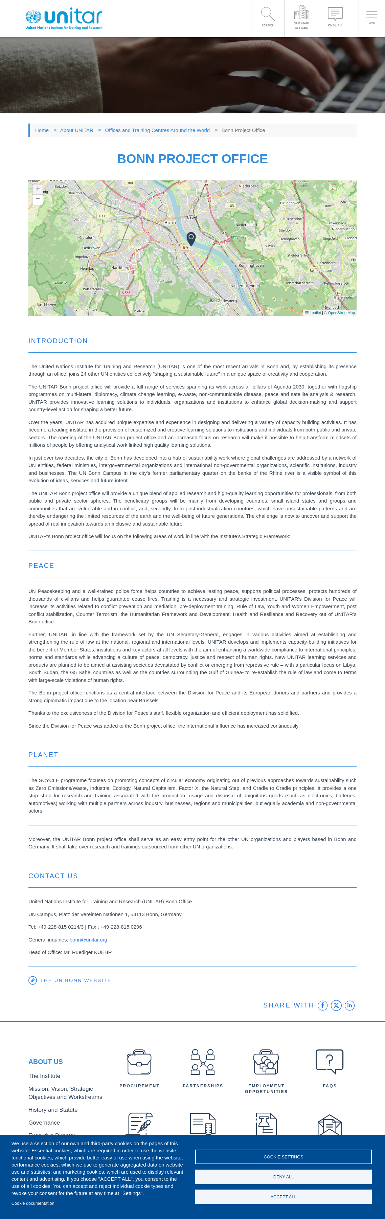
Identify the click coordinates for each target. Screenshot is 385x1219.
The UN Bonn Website (77, 980)
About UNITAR (76, 130)
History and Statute (47, 1109)
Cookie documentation (33, 1203)
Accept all (284, 1198)
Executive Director (47, 1131)
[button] (191, 239)
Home (42, 130)
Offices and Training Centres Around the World (157, 130)
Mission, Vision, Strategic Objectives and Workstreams (65, 1095)
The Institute (40, 1081)
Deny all (283, 1176)
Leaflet (313, 313)
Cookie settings (283, 1155)
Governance (40, 1120)
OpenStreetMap (341, 313)
